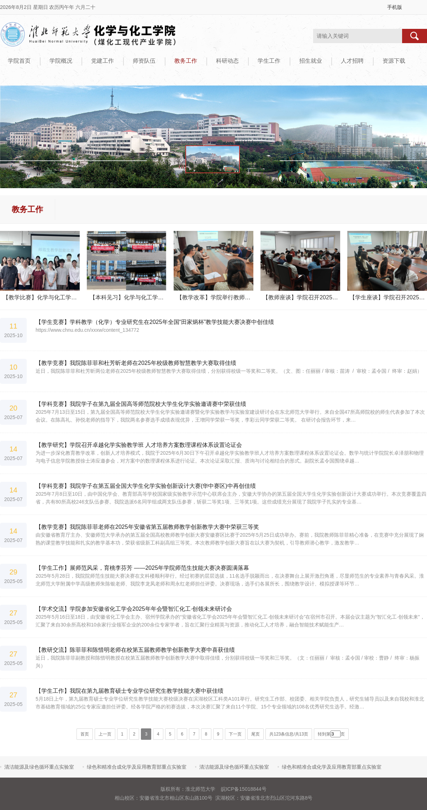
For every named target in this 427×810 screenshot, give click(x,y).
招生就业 (310, 61)
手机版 (394, 7)
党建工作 (102, 61)
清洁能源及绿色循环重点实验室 (39, 767)
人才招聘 (352, 61)
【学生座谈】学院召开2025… (387, 297)
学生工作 (269, 61)
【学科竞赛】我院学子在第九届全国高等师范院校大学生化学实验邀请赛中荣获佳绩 (141, 404)
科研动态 (227, 61)
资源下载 (394, 61)
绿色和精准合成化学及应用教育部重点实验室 (136, 767)
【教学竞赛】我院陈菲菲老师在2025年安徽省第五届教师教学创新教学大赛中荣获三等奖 (147, 527)
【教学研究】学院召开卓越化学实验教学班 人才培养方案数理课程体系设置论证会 (139, 445)
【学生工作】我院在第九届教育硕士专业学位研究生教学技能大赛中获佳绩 (129, 691)
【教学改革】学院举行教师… (213, 297)
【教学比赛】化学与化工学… (40, 297)
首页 (84, 734)
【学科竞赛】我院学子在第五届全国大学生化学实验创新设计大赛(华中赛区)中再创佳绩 (146, 486)
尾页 (255, 734)
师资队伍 (144, 61)
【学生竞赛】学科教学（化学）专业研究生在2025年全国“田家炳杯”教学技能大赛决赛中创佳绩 (155, 322)
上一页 (105, 734)
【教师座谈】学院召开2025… (300, 297)
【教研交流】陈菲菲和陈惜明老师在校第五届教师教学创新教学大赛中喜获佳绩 (135, 650)
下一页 (235, 734)
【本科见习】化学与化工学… (127, 297)
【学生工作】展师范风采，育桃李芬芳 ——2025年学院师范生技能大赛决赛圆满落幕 (142, 568)
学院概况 (60, 61)
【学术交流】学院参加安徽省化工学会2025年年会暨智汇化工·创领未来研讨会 (134, 609)
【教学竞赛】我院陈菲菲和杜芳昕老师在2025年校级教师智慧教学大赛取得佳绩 (136, 363)
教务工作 (185, 61)
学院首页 (19, 61)
